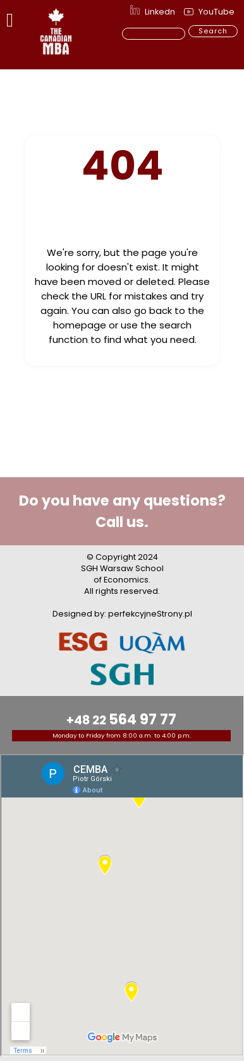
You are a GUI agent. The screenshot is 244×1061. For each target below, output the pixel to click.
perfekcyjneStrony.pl (150, 613)
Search (213, 31)
